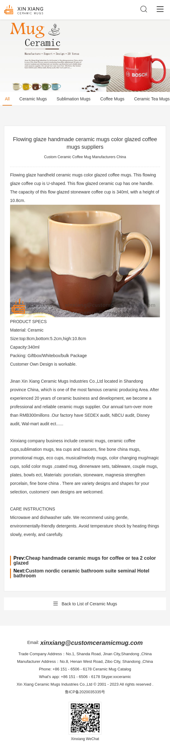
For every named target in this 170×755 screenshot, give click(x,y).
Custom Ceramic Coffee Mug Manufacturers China (85, 157)
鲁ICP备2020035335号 (85, 692)
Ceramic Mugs (33, 98)
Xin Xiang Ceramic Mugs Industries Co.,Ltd (55, 684)
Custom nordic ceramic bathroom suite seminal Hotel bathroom (81, 573)
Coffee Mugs (112, 98)
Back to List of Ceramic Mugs (85, 603)
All (7, 98)
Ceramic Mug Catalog (112, 669)
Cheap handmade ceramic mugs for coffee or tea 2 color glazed (84, 560)
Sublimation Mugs (73, 98)
